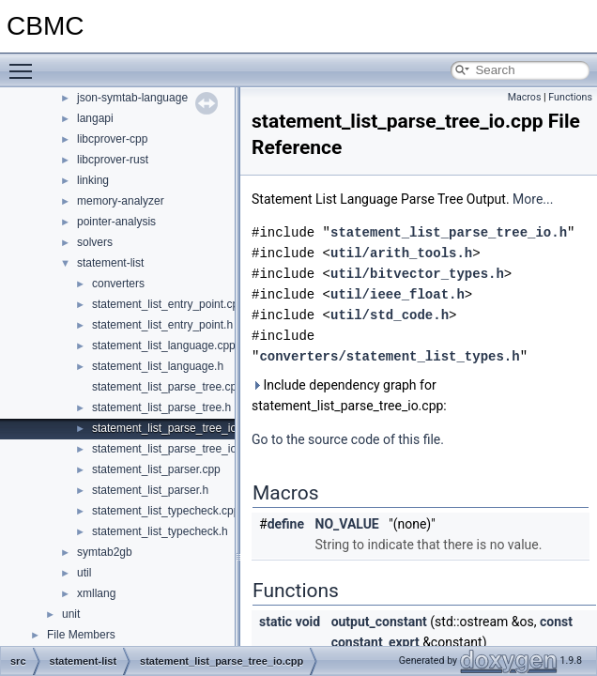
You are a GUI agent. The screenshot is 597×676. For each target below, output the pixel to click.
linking (93, 180)
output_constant (379, 621)
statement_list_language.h (157, 366)
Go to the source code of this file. (348, 439)
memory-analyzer (120, 200)
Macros (525, 97)
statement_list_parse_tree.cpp (167, 386)
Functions (570, 97)
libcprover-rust (112, 159)
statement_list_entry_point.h (162, 324)
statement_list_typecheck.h (160, 531)
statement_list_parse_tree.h (161, 407)
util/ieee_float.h (397, 294)
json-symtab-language (132, 97)
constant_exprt (375, 642)
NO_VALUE (347, 523)
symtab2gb (104, 552)
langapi (95, 118)
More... (533, 199)
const (556, 621)
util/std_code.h (389, 315)
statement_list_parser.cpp (156, 469)
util (84, 572)
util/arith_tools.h (401, 253)
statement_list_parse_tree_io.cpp (175, 428)
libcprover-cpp (112, 139)
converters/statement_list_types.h (389, 356)
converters (118, 283)
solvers (95, 242)
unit (71, 614)
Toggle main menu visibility (25, 63)
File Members (81, 634)
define (286, 523)
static (275, 621)
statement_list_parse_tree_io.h (169, 448)
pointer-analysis (116, 221)
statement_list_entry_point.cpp (168, 304)
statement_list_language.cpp (164, 345)
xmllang (96, 593)
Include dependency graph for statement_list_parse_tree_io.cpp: (349, 395)
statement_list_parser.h (150, 490)
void (308, 621)
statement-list (110, 262)
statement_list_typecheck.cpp (165, 510)
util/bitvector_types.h (417, 274)
